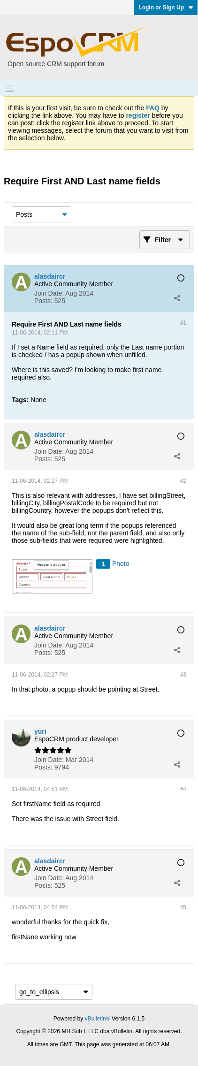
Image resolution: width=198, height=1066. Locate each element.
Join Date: (49, 293)
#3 (183, 674)
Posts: (43, 301)
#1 (183, 323)
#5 (183, 907)
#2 (183, 481)
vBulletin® (97, 1018)
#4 (183, 789)
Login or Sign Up (165, 7)
